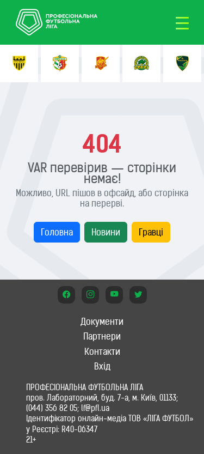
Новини (105, 232)
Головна (57, 232)
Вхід (102, 366)
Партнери (102, 336)
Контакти (102, 351)
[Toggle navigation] (182, 22)
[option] (19, 63)
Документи (102, 321)
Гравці (151, 232)
